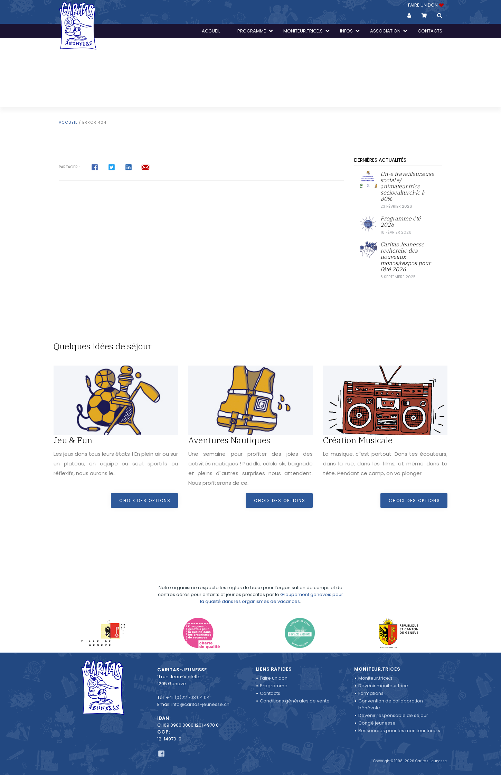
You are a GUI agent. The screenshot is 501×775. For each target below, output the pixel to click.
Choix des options (145, 500)
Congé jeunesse (377, 723)
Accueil (68, 122)
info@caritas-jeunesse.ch (200, 704)
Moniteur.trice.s (375, 678)
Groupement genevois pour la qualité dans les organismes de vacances (271, 586)
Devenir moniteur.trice (383, 685)
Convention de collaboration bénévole (390, 704)
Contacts (270, 693)
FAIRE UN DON (425, 5)
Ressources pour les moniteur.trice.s (399, 730)
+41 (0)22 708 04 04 (188, 697)
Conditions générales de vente (295, 701)
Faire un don (273, 678)
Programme (273, 685)
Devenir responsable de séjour (393, 715)
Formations (371, 693)
